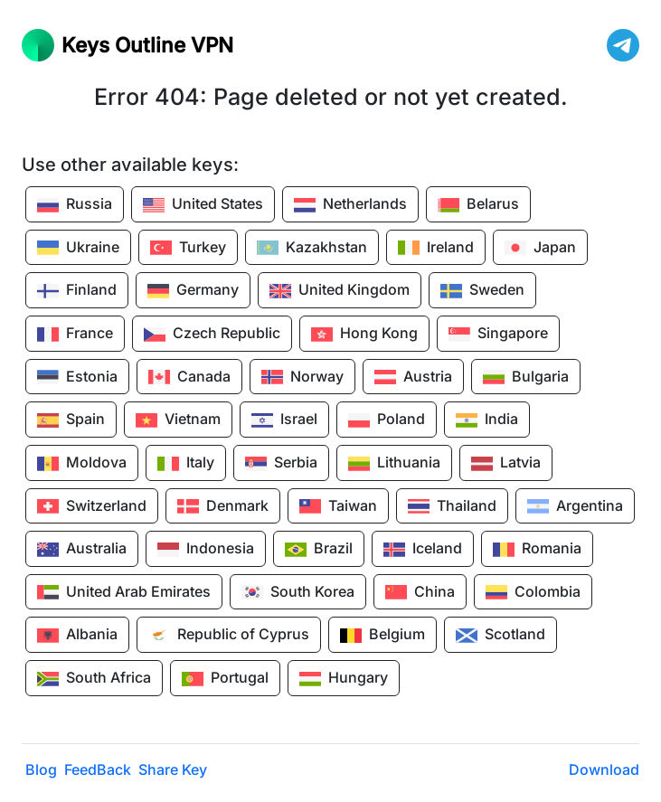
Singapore (498, 334)
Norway (302, 377)
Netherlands (350, 205)
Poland (386, 420)
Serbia (281, 464)
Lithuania (394, 464)
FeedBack (97, 769)
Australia (82, 550)
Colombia (533, 592)
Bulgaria (526, 377)
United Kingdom (339, 291)
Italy (185, 464)
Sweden (482, 291)
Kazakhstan (312, 248)
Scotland (500, 635)
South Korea (297, 592)
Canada (189, 377)
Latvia (506, 464)
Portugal (225, 679)
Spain (71, 420)
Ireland (436, 248)
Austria (413, 377)
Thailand (452, 506)
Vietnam (178, 420)
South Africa (94, 679)
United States (203, 205)
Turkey (188, 248)
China (420, 592)
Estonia (77, 377)
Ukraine (78, 248)
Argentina (575, 506)
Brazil (319, 550)
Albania (77, 635)
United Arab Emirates (124, 592)
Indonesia (205, 550)
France (75, 334)
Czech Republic (212, 334)
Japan (540, 248)
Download (604, 769)
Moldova (82, 464)
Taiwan (338, 506)
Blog (41, 769)
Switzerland (91, 506)
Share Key (172, 769)
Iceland (422, 550)
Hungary (343, 679)
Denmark (223, 506)
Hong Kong (364, 334)
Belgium (382, 635)
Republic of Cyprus (228, 635)
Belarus (478, 205)
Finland (77, 291)
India (487, 420)
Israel (284, 420)
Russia (74, 205)
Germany (193, 291)
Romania (537, 550)
